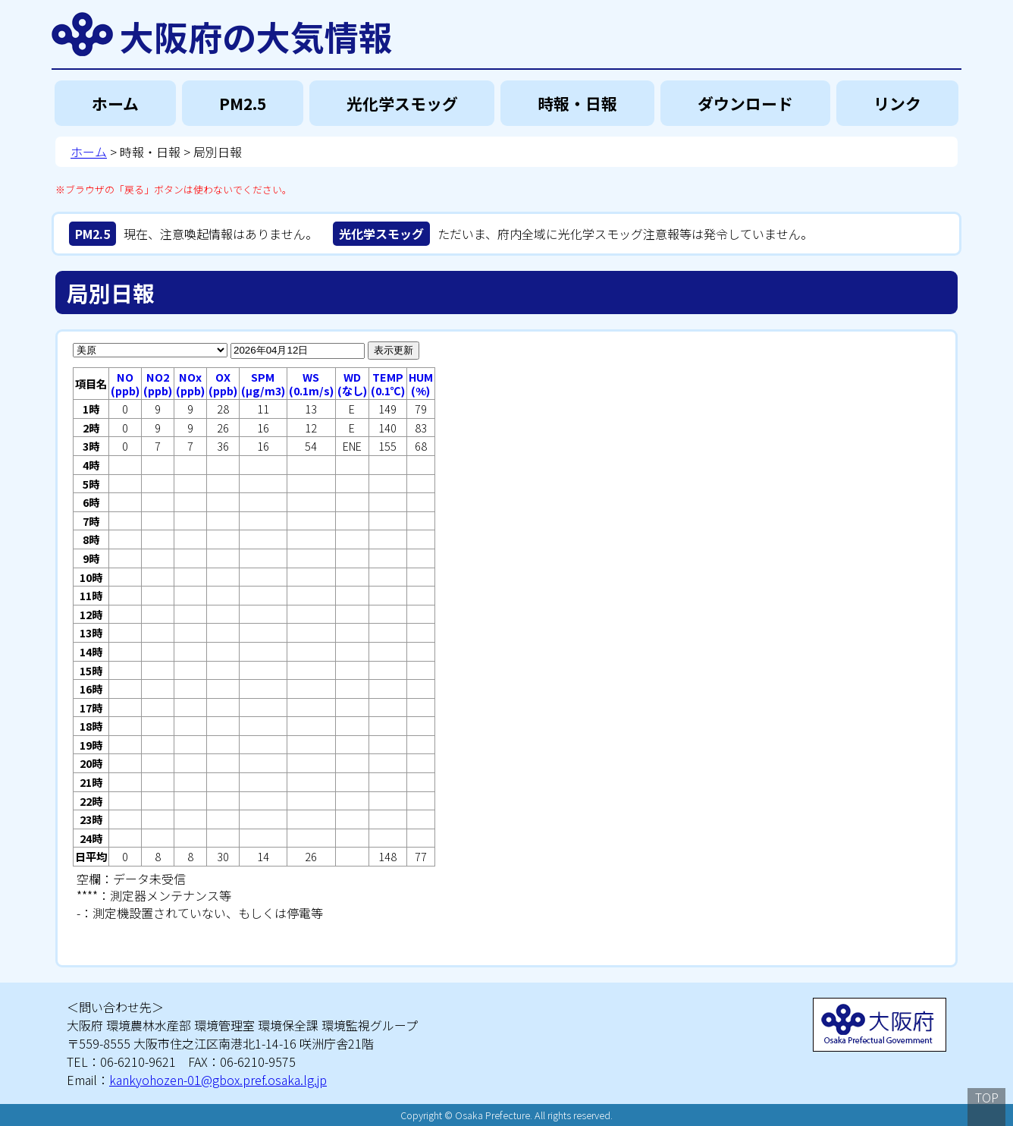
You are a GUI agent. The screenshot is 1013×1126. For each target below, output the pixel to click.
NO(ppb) (125, 383)
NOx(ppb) (190, 383)
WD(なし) (352, 383)
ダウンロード (745, 103)
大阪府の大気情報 (256, 34)
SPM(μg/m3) (263, 383)
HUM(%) (421, 383)
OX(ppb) (223, 383)
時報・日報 (577, 103)
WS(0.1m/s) (311, 383)
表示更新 (393, 350)
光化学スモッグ (402, 103)
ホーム (115, 103)
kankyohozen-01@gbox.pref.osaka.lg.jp (218, 1080)
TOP (987, 1097)
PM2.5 (242, 103)
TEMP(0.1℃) (388, 383)
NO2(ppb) (157, 383)
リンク (897, 103)
